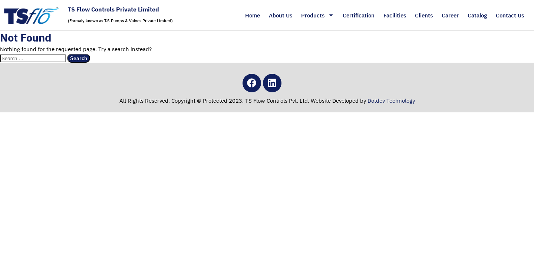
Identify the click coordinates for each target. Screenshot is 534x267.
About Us (280, 15)
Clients (424, 15)
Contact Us (510, 15)
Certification (359, 15)
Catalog (477, 15)
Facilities (394, 15)
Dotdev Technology (391, 100)
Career (450, 15)
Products (317, 15)
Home (252, 15)
